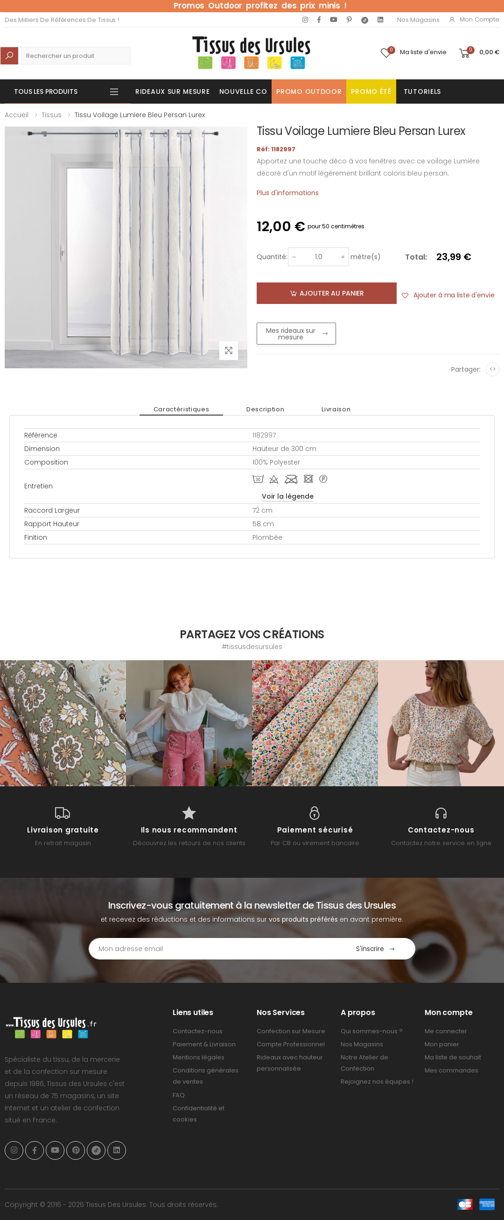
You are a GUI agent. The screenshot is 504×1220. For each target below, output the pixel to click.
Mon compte (473, 19)
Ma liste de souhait (453, 1057)
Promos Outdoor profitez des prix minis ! (260, 5)
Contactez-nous (198, 1031)
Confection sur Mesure (291, 1031)
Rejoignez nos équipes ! (377, 1081)
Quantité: (272, 256)
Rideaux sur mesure (172, 91)
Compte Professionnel (291, 1044)
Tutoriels (422, 91)
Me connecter (446, 1031)
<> (493, 369)
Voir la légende (288, 496)
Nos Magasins (418, 19)
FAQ (179, 1095)
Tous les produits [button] (45, 91)
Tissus (52, 115)
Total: (416, 257)
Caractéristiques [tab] (181, 409)
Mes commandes (451, 1070)
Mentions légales (198, 1057)
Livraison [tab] (336, 409)
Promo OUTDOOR (309, 91)
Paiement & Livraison (204, 1044)
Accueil (16, 115)
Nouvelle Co (243, 91)
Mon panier (442, 1044)
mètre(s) (365, 256)
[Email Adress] (212, 948)
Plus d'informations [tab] (288, 192)
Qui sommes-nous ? (372, 1031)
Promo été (371, 91)
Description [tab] (265, 409)
